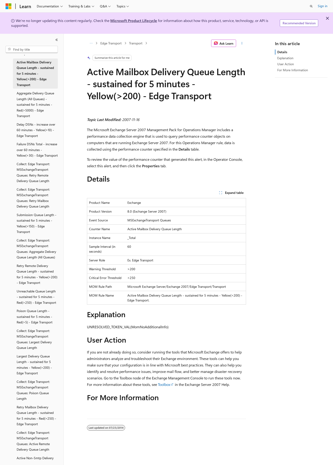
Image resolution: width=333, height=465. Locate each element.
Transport (135, 43)
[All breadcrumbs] (91, 43)
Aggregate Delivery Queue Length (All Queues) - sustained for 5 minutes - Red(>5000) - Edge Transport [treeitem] (35, 104)
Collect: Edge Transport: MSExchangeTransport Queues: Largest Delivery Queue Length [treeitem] (34, 339)
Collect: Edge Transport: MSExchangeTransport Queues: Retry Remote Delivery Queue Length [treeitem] (33, 172)
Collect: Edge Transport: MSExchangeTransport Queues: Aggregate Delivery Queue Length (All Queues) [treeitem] (36, 249)
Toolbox (164, 384)
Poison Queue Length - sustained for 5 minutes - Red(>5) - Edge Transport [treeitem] (34, 316)
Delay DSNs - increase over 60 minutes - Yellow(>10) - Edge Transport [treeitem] (36, 130)
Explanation (285, 58)
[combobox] (32, 49)
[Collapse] (57, 40)
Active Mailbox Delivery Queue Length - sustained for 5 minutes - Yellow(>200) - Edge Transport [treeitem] (35, 73)
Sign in (322, 6)
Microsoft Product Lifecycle (133, 20)
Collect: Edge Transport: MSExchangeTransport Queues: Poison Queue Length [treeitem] (33, 390)
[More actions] (242, 43)
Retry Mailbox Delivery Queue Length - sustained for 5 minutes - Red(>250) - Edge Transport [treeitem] (36, 415)
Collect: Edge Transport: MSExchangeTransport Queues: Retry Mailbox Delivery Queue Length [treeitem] (33, 198)
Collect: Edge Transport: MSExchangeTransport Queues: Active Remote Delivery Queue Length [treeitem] (33, 441)
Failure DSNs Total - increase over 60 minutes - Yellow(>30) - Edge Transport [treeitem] (37, 150)
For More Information (292, 70)
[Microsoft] (9, 6)
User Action (285, 64)
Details (282, 52)
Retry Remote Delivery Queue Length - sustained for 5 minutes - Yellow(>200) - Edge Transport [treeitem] (37, 274)
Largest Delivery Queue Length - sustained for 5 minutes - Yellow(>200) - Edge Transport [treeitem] (34, 364)
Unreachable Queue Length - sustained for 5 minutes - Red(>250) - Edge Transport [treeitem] (36, 297)
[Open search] (311, 6)
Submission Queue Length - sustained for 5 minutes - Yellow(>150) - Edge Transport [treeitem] (36, 223)
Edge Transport (111, 43)
